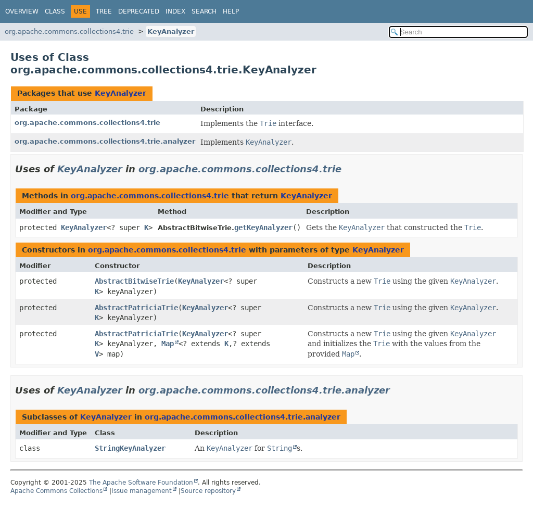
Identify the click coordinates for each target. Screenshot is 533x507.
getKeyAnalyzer (263, 227)
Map (167, 343)
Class (55, 11)
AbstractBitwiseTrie (134, 281)
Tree (104, 11)
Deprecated (138, 11)
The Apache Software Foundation (141, 482)
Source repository (208, 491)
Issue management (141, 491)
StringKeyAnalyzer (130, 448)
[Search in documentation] (458, 32)
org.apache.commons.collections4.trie (69, 31)
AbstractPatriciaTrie (136, 307)
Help (231, 11)
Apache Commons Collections (56, 491)
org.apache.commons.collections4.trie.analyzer (105, 141)
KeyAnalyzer (170, 31)
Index (175, 11)
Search (204, 11)
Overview (22, 11)
